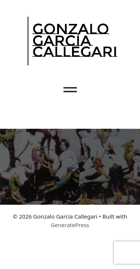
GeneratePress (70, 225)
